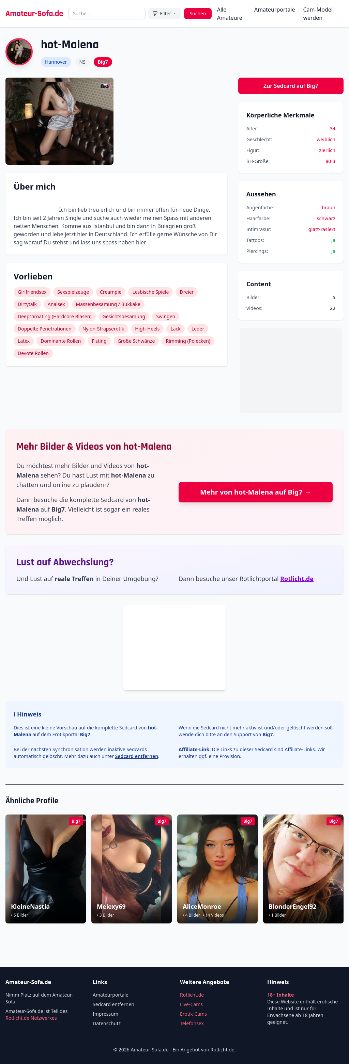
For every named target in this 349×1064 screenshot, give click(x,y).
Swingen (165, 316)
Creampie (110, 292)
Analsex (56, 304)
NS (82, 62)
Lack (175, 328)
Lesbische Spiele (150, 292)
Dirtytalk (27, 304)
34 (332, 128)
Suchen (197, 13)
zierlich (327, 150)
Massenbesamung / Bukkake (108, 304)
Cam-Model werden (317, 13)
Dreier (187, 292)
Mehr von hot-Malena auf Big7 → (255, 492)
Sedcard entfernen (136, 756)
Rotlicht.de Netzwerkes (31, 1018)
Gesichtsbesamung (124, 316)
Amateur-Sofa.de (34, 14)
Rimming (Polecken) (188, 341)
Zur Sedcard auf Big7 (290, 86)
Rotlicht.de (297, 579)
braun (328, 207)
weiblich (326, 139)
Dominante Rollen (61, 341)
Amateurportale (274, 9)
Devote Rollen (33, 353)
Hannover (56, 62)
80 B (330, 161)
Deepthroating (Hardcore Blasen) (55, 316)
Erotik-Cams (193, 1014)
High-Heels (147, 328)
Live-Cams (191, 1004)
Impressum (105, 1014)
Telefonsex (192, 1023)
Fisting (99, 341)
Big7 (103, 62)
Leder (198, 328)
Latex (24, 341)
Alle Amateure (229, 13)
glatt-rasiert (321, 229)
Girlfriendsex (32, 292)
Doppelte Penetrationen (45, 328)
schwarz (326, 218)
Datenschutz (107, 1023)
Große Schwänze (136, 341)
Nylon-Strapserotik (103, 328)
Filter (164, 13)
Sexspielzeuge (73, 292)
